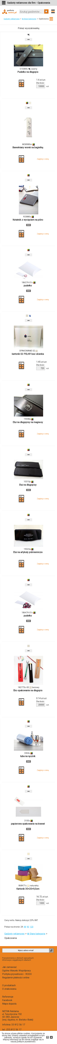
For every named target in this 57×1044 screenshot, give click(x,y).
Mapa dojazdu (9, 1003)
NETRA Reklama (10, 1011)
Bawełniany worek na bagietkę (27, 147)
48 (25, 927)
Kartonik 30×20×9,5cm (27, 888)
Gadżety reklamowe (12, 19)
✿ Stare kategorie (29, 19)
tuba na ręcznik (27, 756)
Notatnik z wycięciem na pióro (28, 219)
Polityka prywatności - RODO (17, 974)
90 (28, 927)
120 (31, 927)
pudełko (28, 285)
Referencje (7, 996)
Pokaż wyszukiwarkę (28, 28)
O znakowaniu (9, 989)
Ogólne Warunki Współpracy (16, 970)
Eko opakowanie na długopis (27, 690)
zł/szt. (41, 80)
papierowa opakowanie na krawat (28, 823)
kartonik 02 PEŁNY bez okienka (28, 354)
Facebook (7, 1000)
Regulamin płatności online (15, 977)
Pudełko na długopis (27, 72)
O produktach (9, 985)
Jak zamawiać (9, 967)
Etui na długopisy (28, 484)
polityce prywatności (26, 1041)
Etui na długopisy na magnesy (28, 422)
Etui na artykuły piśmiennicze (28, 552)
